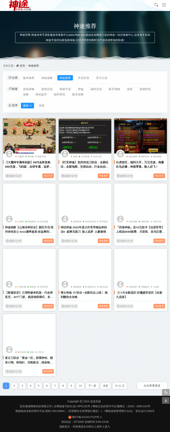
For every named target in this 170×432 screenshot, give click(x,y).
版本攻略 (78, 94)
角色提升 (41, 94)
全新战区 (133, 285)
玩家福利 (145, 219)
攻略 (26, 94)
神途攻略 (47, 78)
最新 (27, 105)
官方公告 (102, 78)
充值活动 (157, 219)
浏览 (41, 105)
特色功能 (157, 156)
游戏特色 (145, 89)
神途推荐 (33, 65)
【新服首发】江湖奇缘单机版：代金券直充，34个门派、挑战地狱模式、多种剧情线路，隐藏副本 (29, 295)
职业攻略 (44, 219)
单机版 (31, 156)
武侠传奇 (44, 285)
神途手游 (65, 89)
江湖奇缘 (21, 285)
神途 (81, 89)
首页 (22, 65)
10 (80, 384)
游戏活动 (47, 89)
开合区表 (83, 78)
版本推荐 (28, 78)
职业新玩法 (90, 285)
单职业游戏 (90, 219)
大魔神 (20, 156)
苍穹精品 (103, 219)
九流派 (156, 285)
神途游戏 (32, 219)
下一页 (92, 384)
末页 (105, 384)
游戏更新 (77, 285)
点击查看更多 (152, 384)
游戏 (130, 89)
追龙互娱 (95, 401)
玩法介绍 (97, 156)
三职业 (40, 350)
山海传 (20, 219)
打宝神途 (85, 156)
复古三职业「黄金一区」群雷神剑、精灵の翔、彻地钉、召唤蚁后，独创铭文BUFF (29, 360)
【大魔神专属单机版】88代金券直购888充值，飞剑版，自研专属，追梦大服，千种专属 (28, 166)
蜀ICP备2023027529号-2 (85, 417)
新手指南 (114, 89)
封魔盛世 (145, 285)
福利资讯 (59, 94)
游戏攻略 (28, 89)
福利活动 (96, 89)
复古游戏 (21, 350)
